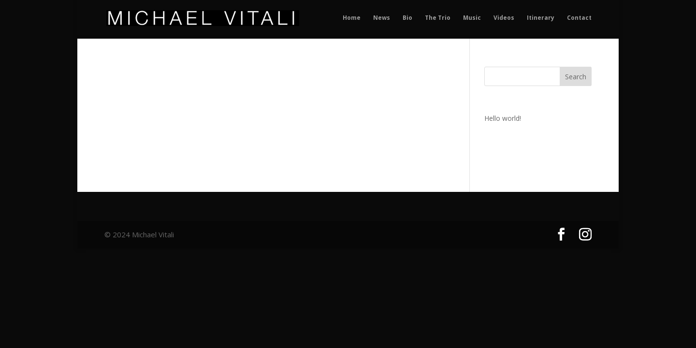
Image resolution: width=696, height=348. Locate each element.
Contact (579, 18)
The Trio (437, 18)
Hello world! (502, 118)
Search (575, 76)
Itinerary (540, 18)
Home (352, 18)
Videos (503, 18)
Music (472, 18)
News (381, 18)
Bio (407, 18)
